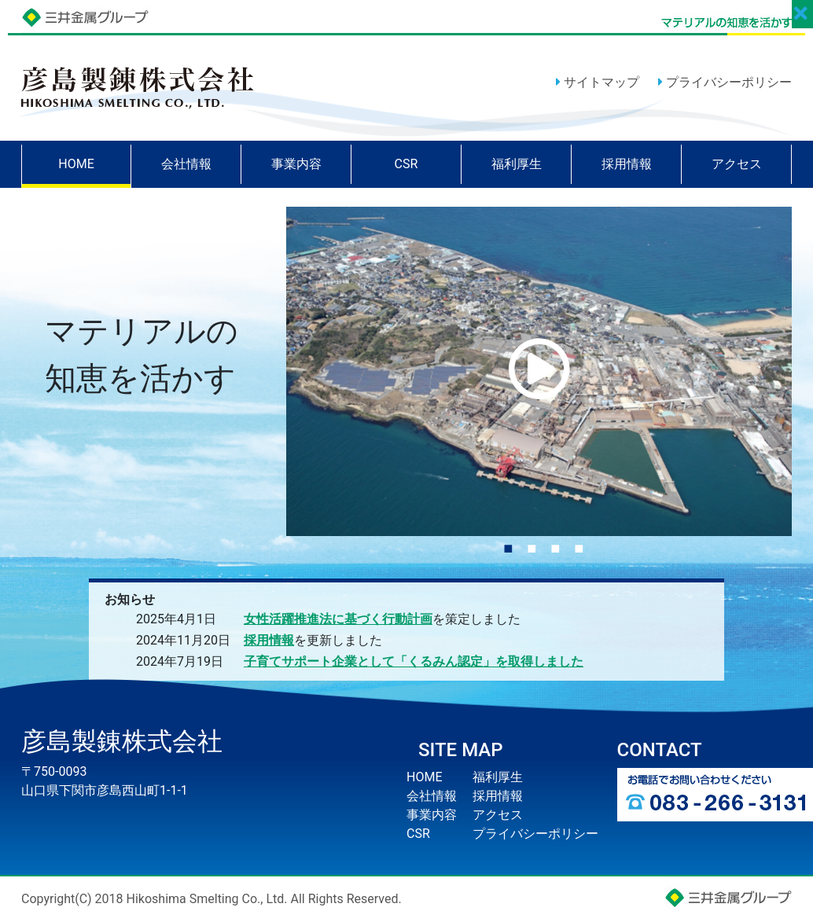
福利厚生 (516, 163)
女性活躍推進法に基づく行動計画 (338, 619)
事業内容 (296, 163)
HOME (76, 163)
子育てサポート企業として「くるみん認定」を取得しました (413, 661)
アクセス (737, 163)
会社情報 (186, 163)
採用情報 (626, 163)
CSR (406, 163)
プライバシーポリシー (725, 82)
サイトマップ (597, 82)
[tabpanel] (539, 371)
